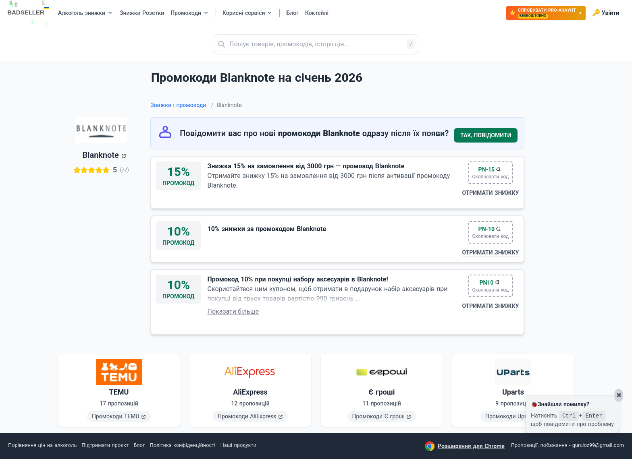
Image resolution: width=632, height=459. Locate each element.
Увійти (605, 13)
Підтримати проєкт (105, 445)
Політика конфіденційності (183, 445)
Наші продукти (238, 445)
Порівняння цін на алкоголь (42, 445)
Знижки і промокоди (181, 105)
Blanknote (101, 155)
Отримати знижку (490, 193)
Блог (139, 445)
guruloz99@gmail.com (598, 445)
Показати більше (233, 311)
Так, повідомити (485, 135)
